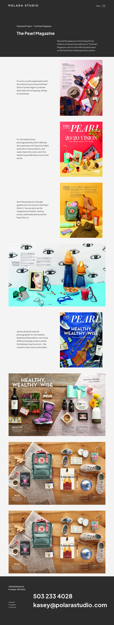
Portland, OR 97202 (17, 589)
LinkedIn (12, 602)
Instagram (12, 605)
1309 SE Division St (16, 586)
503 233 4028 (52, 596)
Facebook (12, 607)
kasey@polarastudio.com (70, 604)
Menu (100, 5)
